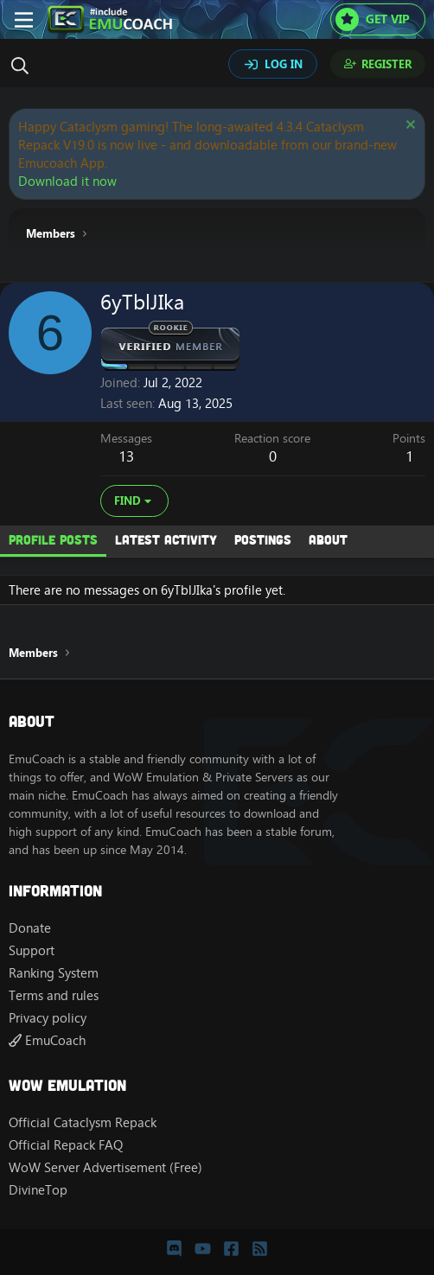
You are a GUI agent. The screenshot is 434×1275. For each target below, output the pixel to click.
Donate (30, 928)
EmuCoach (47, 1040)
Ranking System (54, 973)
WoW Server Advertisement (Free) (105, 1167)
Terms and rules (54, 995)
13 (126, 456)
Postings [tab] (262, 539)
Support (31, 950)
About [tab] (328, 539)
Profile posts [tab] (53, 539)
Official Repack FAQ (66, 1145)
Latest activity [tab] (166, 539)
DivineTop (38, 1190)
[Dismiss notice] (408, 127)
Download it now (67, 181)
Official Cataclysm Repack (82, 1122)
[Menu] (23, 19)
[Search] (24, 66)
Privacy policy (47, 1018)
